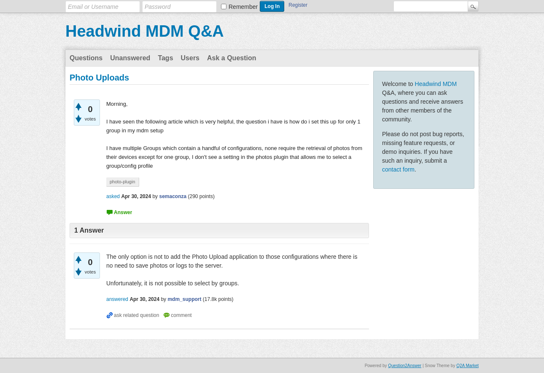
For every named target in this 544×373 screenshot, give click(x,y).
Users (190, 58)
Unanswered (130, 58)
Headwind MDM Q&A (144, 31)
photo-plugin (122, 181)
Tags (165, 58)
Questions (86, 58)
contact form (398, 169)
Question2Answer (404, 365)
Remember (243, 7)
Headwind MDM (436, 84)
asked (113, 196)
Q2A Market (467, 365)
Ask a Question (231, 58)
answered (117, 299)
